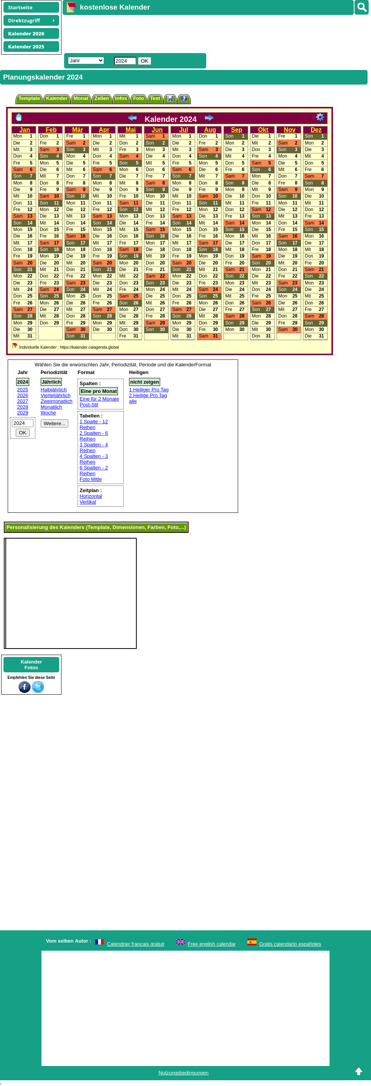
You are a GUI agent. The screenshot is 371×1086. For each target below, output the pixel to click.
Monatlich (51, 407)
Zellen (101, 98)
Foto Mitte (91, 479)
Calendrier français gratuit (135, 944)
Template (29, 98)
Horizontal (91, 496)
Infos (121, 98)
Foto (138, 98)
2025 (22, 389)
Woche (48, 413)
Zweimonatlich (57, 401)
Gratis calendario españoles (290, 944)
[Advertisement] (202, 33)
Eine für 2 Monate (99, 399)
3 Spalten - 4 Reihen (94, 447)
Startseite (20, 7)
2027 (22, 401)
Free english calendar (212, 944)
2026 (22, 395)
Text (155, 98)
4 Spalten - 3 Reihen (94, 459)
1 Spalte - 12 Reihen (94, 424)
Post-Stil (89, 404)
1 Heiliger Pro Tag (149, 389)
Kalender (57, 98)
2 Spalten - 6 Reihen (94, 436)
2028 (22, 407)
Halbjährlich (54, 389)
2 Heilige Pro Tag (148, 395)
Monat (81, 98)
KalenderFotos (31, 664)
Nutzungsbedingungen (184, 1073)
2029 (22, 413)
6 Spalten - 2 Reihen (94, 470)
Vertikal (88, 502)
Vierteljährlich (56, 395)
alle (133, 401)
